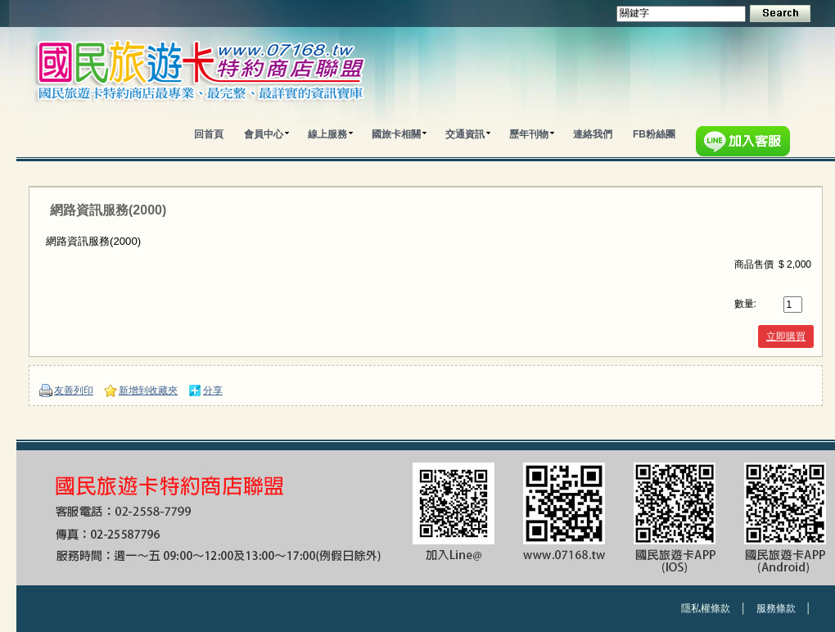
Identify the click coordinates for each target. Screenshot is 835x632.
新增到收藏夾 (148, 390)
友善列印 (73, 390)
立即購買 (786, 336)
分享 (213, 390)
